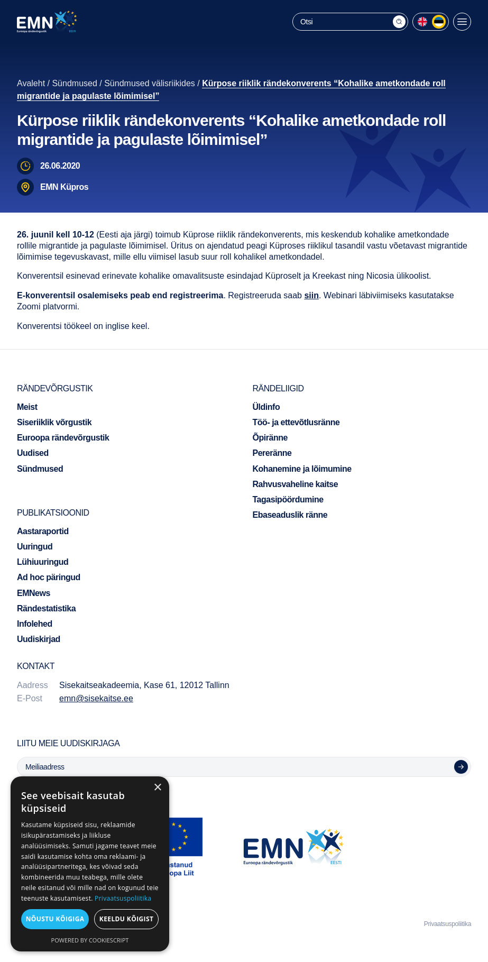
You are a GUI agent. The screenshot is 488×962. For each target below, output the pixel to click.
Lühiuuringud (42, 561)
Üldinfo (266, 406)
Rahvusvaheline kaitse (295, 484)
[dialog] (90, 863)
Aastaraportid (43, 531)
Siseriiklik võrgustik (54, 422)
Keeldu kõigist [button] (126, 918)
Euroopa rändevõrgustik (63, 437)
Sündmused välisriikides (149, 83)
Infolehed (34, 623)
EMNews (33, 593)
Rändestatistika (46, 608)
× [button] (157, 788)
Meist (27, 406)
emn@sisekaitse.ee (96, 698)
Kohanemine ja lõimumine (302, 468)
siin (311, 295)
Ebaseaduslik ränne (290, 514)
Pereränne (272, 452)
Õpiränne (270, 437)
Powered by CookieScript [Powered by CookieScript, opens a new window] (90, 940)
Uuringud (34, 546)
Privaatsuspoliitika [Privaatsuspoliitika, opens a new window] (123, 898)
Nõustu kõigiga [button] (55, 918)
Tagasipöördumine (288, 499)
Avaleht (31, 83)
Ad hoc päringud (48, 577)
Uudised (33, 452)
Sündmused (74, 83)
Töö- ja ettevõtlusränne (296, 422)
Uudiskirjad (38, 639)
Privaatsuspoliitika (447, 924)
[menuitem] (422, 22)
